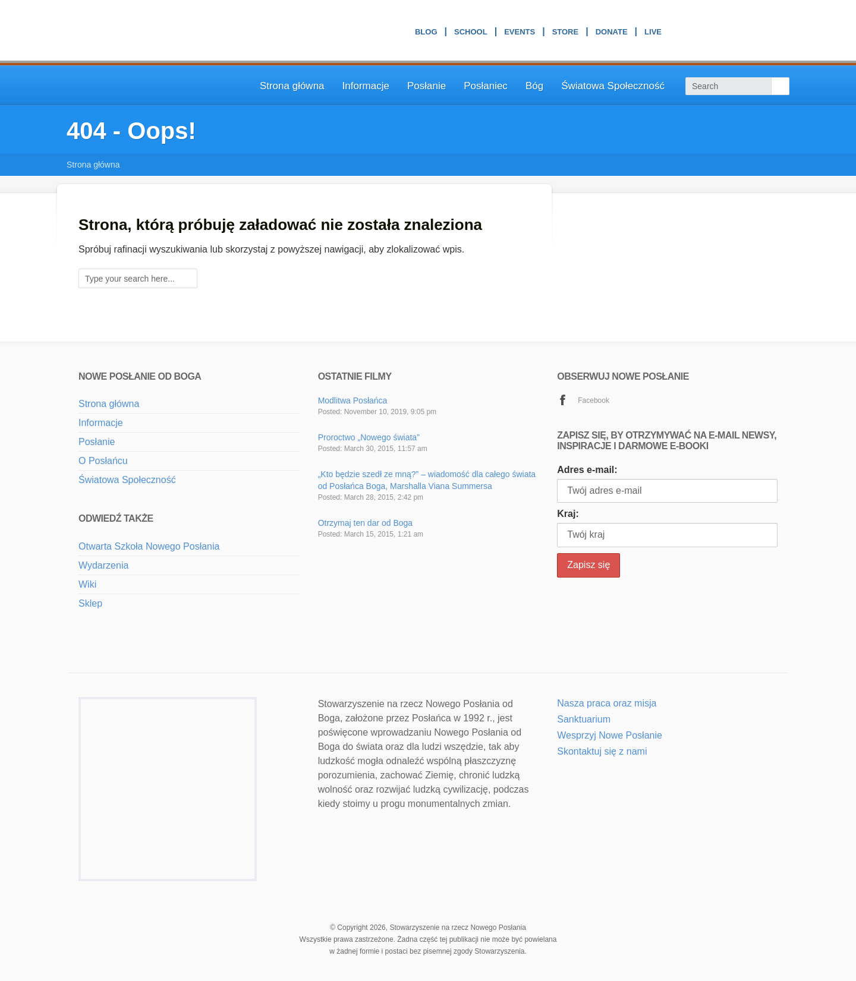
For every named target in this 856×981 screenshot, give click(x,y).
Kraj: (567, 514)
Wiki (87, 584)
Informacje (365, 86)
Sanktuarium (583, 719)
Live (653, 33)
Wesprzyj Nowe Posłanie (609, 735)
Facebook (593, 400)
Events (519, 33)
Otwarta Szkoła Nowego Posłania (148, 546)
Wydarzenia (103, 565)
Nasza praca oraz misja (606, 703)
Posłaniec (486, 86)
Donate (611, 33)
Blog (426, 33)
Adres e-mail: (587, 470)
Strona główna (292, 86)
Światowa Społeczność (613, 86)
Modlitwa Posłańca (353, 400)
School (471, 33)
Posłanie (426, 86)
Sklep (90, 603)
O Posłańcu (103, 461)
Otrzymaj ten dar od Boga (365, 523)
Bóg (534, 86)
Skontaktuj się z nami (602, 751)
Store (565, 33)
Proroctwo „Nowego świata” (369, 437)
